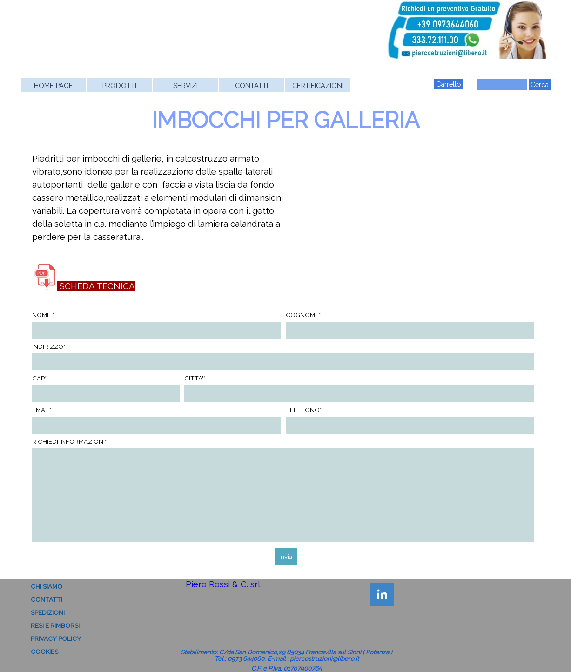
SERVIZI (185, 85)
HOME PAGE (53, 85)
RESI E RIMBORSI (55, 625)
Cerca (540, 84)
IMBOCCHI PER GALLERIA (285, 120)
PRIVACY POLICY (56, 638)
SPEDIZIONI (48, 612)
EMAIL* (41, 410)
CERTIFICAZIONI (317, 85)
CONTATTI (251, 85)
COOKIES (44, 651)
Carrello (448, 84)
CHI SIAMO (46, 586)
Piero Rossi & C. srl (223, 584)
